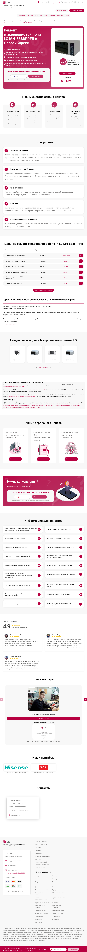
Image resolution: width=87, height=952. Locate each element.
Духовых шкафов (40, 887)
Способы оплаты (40, 867)
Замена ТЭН (35, 407)
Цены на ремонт (67, 73)
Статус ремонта (61, 10)
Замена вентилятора (26, 407)
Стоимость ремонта (41, 841)
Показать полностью (9, 325)
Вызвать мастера (43, 718)
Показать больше (44, 367)
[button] (85, 699)
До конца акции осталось (30, 949)
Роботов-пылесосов (58, 893)
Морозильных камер (41, 913)
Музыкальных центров (42, 890)
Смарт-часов (56, 916)
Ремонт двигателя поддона (22, 405)
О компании (21, 15)
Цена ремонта (44, 15)
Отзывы (67, 15)
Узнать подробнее (15, 459)
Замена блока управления (58, 405)
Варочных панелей (41, 910)
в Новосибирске (20, 5)
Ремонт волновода (14, 407)
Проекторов (55, 919)
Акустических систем (58, 898)
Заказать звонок (76, 10)
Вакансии (52, 15)
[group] (16, 768)
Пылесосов (38, 919)
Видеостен (55, 902)
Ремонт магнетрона (62, 403)
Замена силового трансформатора (40, 405)
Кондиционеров (57, 879)
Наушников (38, 922)
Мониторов (55, 887)
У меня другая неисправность (43, 290)
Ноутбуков (55, 890)
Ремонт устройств (33, 15)
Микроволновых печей (42, 882)
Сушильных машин (58, 913)
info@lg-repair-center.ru (13, 861)
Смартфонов (39, 916)
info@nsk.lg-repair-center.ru (19, 811)
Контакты (60, 15)
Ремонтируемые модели (42, 856)
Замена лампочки (51, 403)
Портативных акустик (42, 902)
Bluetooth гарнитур (58, 910)
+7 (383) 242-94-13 (77, 2)
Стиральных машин (41, 879)
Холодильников (40, 876)
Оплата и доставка (41, 844)
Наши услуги (39, 859)
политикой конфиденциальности (38, 79)
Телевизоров (56, 876)
